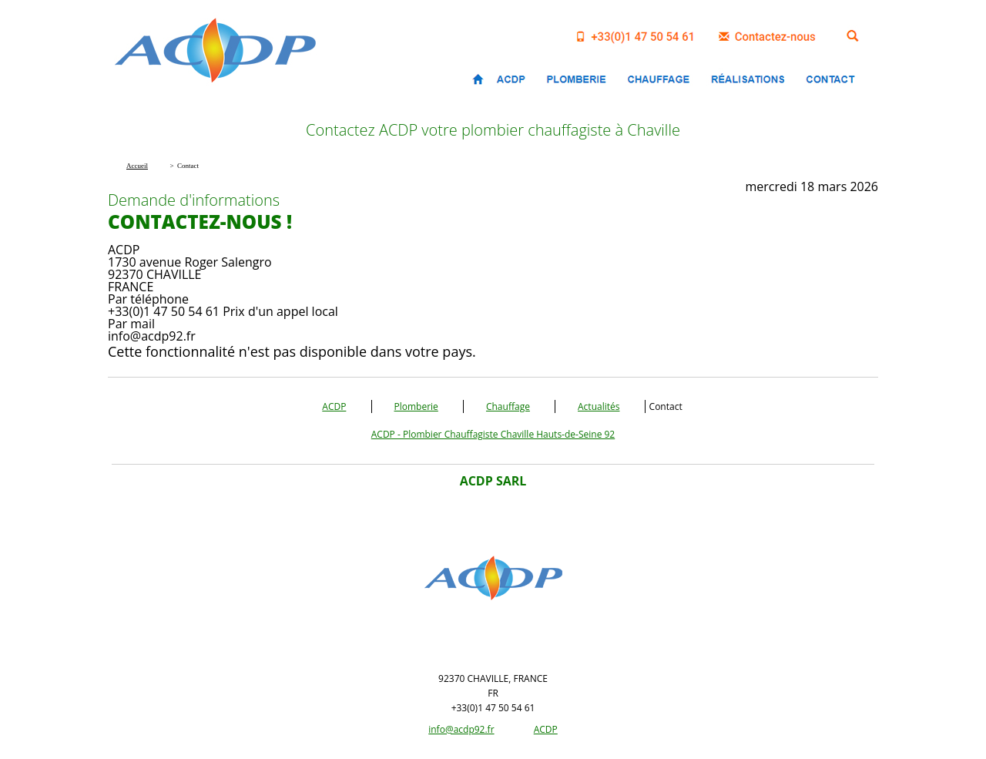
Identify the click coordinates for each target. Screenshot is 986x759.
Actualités (598, 406)
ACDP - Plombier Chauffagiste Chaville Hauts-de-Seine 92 (493, 434)
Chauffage (508, 406)
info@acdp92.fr (461, 729)
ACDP (334, 406)
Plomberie (416, 406)
